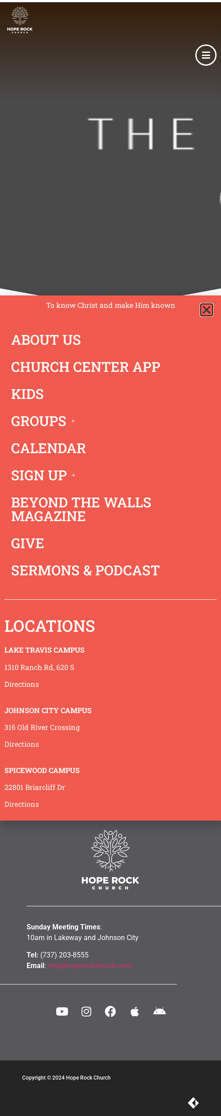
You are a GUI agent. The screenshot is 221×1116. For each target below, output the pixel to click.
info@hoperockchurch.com (90, 965)
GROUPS (45, 421)
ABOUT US (46, 339)
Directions (21, 684)
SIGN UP (45, 475)
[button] (206, 309)
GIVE (27, 543)
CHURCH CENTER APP (85, 366)
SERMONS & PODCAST (85, 570)
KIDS (27, 394)
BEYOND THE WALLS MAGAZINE (81, 509)
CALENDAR (48, 448)
